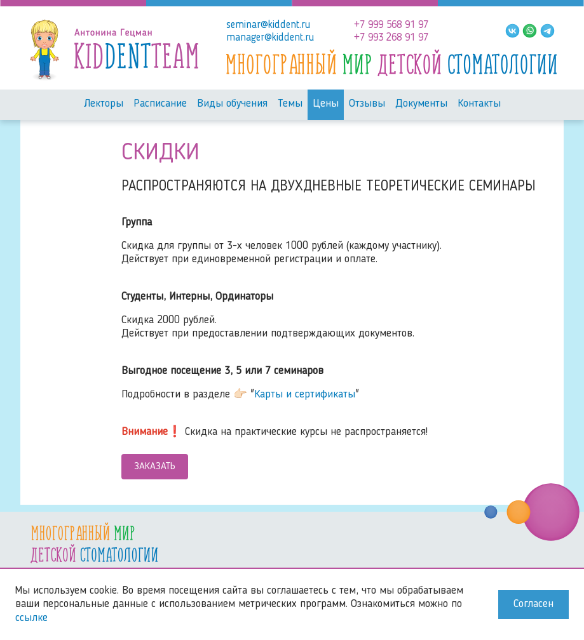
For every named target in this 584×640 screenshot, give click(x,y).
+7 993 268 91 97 (391, 37)
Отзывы (367, 103)
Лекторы (103, 103)
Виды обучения (232, 103)
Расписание (160, 103)
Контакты (479, 103)
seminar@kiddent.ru (268, 25)
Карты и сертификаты (304, 394)
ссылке (31, 618)
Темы (290, 103)
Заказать (154, 467)
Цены (326, 103)
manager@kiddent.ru (270, 37)
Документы (421, 103)
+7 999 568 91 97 (391, 25)
